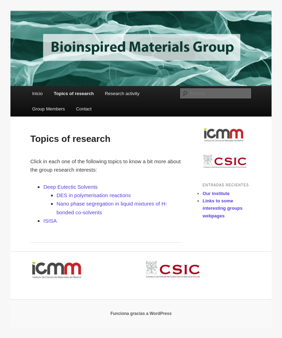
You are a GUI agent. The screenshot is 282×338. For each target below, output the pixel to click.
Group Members (48, 109)
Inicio (37, 93)
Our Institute (216, 193)
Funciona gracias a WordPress (141, 313)
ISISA (50, 221)
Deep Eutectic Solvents (70, 187)
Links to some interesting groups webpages (223, 208)
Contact (84, 109)
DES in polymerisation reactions (94, 195)
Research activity (122, 93)
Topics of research (74, 93)
